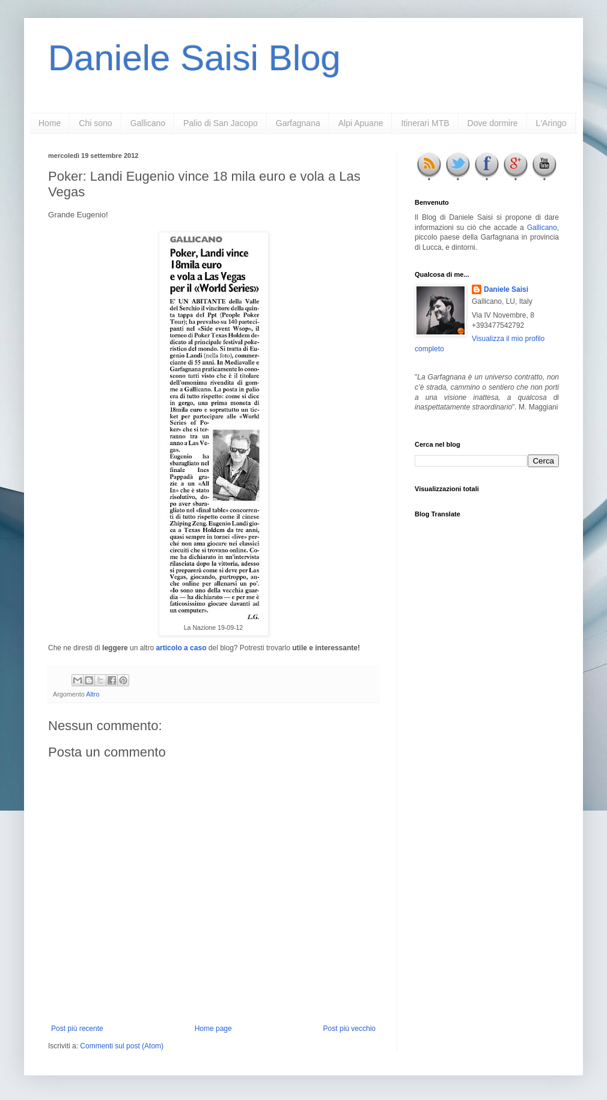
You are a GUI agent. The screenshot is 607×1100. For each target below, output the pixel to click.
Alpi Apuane (360, 123)
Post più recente (77, 1028)
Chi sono (95, 123)
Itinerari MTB (425, 123)
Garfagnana (298, 123)
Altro (92, 694)
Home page (213, 1028)
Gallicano (147, 123)
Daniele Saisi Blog (194, 58)
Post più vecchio (349, 1028)
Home (49, 123)
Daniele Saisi (506, 289)
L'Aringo (551, 123)
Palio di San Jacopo (220, 123)
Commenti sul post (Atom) (121, 1046)
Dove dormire (493, 123)
